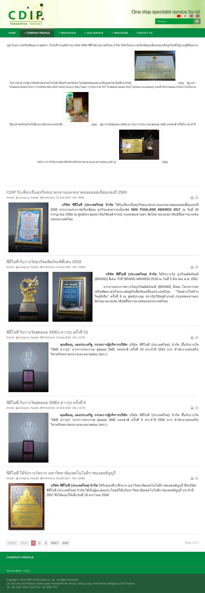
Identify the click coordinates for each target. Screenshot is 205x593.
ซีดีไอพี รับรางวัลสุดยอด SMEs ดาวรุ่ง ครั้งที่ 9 (46, 402)
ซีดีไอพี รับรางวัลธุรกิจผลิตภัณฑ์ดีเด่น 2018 (43, 261)
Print (191, 197)
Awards (35, 197)
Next (54, 543)
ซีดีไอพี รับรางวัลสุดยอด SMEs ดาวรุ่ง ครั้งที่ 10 (47, 332)
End (65, 543)
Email (196, 197)
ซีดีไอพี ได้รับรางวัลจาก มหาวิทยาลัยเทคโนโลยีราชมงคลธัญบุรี (61, 473)
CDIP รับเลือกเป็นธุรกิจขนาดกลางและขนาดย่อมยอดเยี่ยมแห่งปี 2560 (66, 192)
